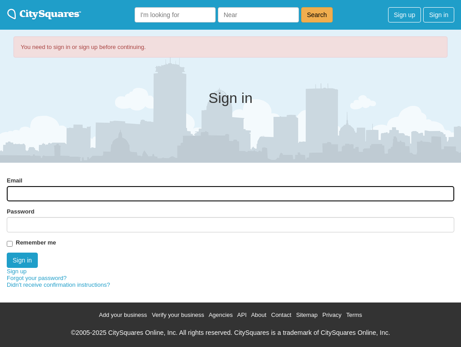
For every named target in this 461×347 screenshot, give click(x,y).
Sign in (438, 14)
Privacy (332, 314)
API (242, 314)
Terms (354, 314)
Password (20, 211)
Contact (281, 314)
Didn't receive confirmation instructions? (58, 284)
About (259, 314)
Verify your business (178, 314)
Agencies (220, 314)
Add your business (123, 314)
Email (15, 180)
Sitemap (307, 314)
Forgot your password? (37, 278)
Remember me (36, 242)
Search (317, 14)
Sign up (404, 14)
